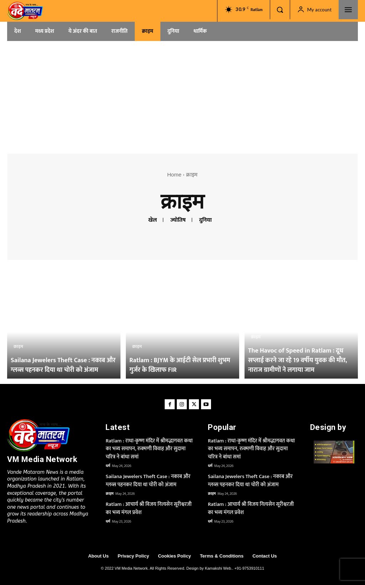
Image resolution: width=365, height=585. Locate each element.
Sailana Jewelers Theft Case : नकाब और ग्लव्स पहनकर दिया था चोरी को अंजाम (148, 480)
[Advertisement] (182, 95)
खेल (152, 220)
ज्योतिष (178, 220)
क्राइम (18, 346)
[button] (279, 9)
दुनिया (205, 220)
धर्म (108, 466)
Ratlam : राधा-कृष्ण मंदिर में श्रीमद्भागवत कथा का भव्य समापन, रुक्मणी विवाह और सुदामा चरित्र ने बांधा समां (149, 448)
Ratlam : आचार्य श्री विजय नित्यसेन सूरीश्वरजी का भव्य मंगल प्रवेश (148, 508)
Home (174, 174)
